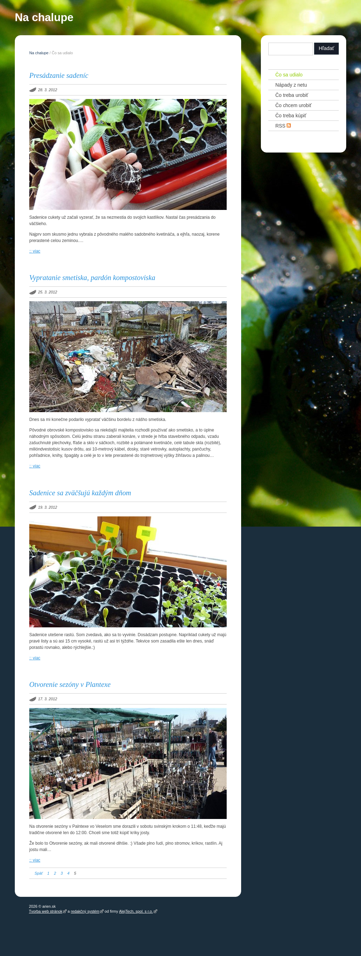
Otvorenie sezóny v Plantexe (70, 684)
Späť (39, 873)
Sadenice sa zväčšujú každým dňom (80, 493)
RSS (283, 126)
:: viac (34, 251)
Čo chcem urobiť (293, 105)
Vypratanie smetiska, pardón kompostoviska (92, 277)
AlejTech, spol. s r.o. (136, 911)
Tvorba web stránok (45, 911)
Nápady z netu (291, 85)
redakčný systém (85, 911)
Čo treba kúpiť (290, 115)
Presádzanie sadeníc (58, 75)
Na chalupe (44, 19)
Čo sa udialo (288, 74)
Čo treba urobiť (291, 95)
